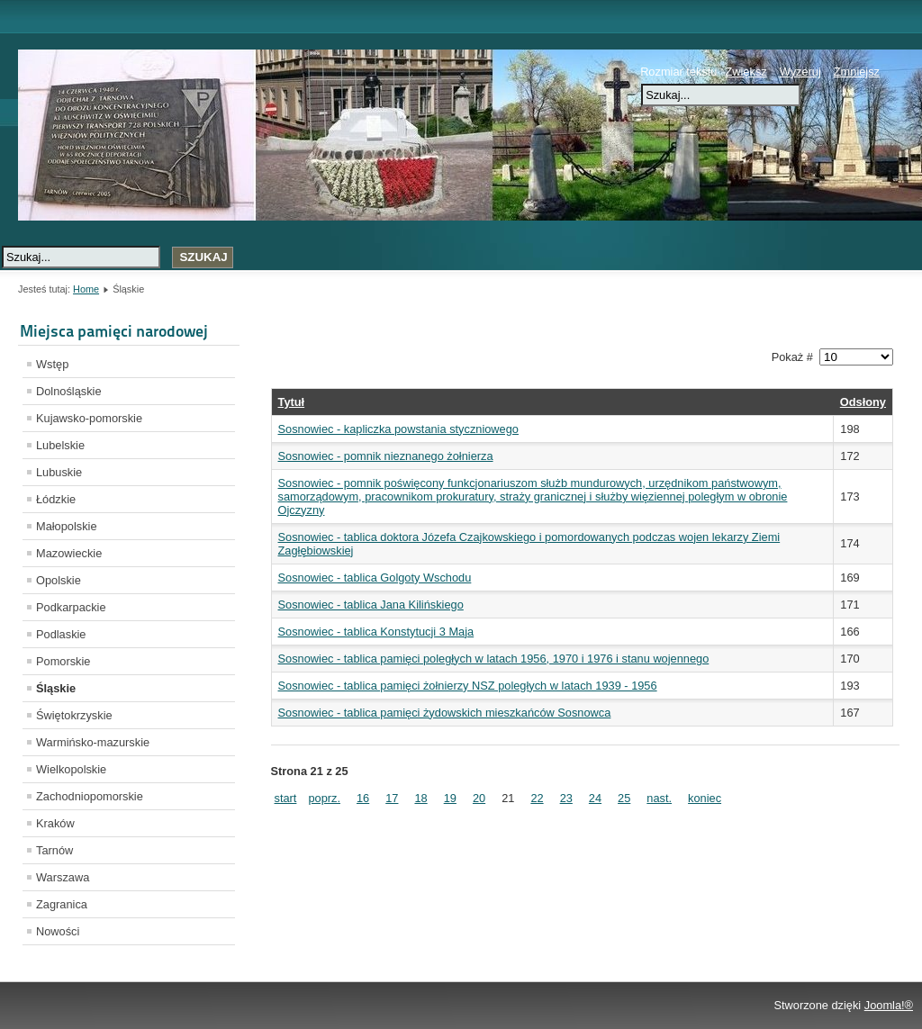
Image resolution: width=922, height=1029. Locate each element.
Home (86, 289)
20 (479, 798)
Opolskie (58, 580)
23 (566, 798)
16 (363, 798)
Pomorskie (63, 661)
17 (391, 798)
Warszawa (62, 877)
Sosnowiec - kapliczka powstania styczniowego (398, 429)
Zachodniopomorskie (89, 796)
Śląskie (56, 688)
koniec (704, 798)
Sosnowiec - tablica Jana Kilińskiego (371, 604)
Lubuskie (59, 472)
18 (420, 798)
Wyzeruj (800, 71)
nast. (659, 798)
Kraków (55, 823)
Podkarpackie (71, 607)
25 (624, 798)
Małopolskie (66, 526)
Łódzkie (56, 499)
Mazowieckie (69, 553)
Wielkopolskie (71, 769)
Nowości (57, 931)
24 (595, 798)
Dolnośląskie (69, 391)
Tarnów (54, 850)
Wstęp (52, 364)
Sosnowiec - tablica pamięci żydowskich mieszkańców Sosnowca (444, 712)
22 (536, 798)
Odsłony (863, 402)
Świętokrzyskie (74, 715)
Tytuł (291, 402)
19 (450, 798)
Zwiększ (745, 71)
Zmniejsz (857, 71)
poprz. (324, 798)
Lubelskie (60, 445)
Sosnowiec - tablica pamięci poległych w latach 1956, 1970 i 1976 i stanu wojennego (494, 658)
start (286, 798)
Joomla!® (888, 1005)
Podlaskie (61, 634)
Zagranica (61, 904)
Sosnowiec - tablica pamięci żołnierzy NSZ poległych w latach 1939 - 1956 (467, 685)
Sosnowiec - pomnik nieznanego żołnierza (385, 456)
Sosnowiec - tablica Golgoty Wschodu (375, 577)
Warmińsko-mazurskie (92, 742)
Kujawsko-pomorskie (89, 418)
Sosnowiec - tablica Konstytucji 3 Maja (376, 631)
